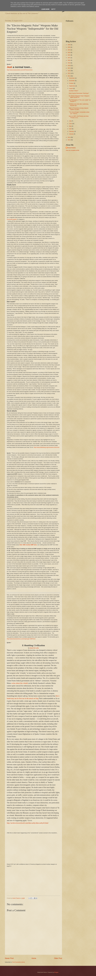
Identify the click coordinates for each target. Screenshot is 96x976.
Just (9, 67)
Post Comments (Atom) (18, 962)
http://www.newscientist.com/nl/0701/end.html (19, 70)
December (72, 78)
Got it (53, 9)
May (70, 126)
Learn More (45, 9)
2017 (69, 68)
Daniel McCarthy (34, 648)
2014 (69, 76)
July (70, 121)
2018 (69, 65)
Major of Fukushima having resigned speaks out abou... (78, 108)
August (71, 88)
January (71, 134)
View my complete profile (72, 150)
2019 (69, 63)
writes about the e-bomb (20, 683)
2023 (69, 52)
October (71, 83)
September (72, 86)
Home (34, 958)
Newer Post (9, 958)
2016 (69, 70)
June (70, 123)
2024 (69, 50)
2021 (69, 57)
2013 (69, 137)
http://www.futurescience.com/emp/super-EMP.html (21, 639)
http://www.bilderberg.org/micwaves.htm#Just (46, 447)
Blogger (56, 972)
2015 (69, 73)
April (70, 128)
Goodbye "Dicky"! (73, 90)
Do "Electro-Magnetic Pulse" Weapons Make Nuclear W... (79, 96)
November (72, 80)
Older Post (58, 958)
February (71, 131)
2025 (69, 47)
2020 (69, 60)
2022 (69, 55)
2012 (69, 140)
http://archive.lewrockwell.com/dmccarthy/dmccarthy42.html (27, 823)
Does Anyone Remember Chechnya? (79, 93)
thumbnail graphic (12, 219)
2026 (69, 44)
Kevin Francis (72, 147)
